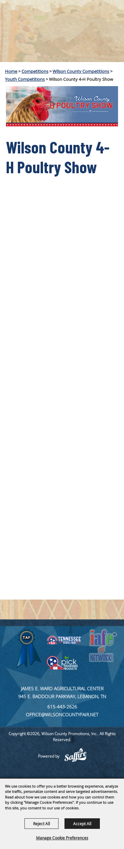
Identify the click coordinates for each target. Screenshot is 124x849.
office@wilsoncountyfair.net (62, 714)
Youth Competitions (25, 79)
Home (11, 71)
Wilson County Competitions (81, 71)
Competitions (34, 71)
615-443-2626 (62, 706)
